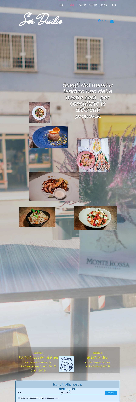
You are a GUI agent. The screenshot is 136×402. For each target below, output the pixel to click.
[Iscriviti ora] (111, 393)
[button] (112, 21)
